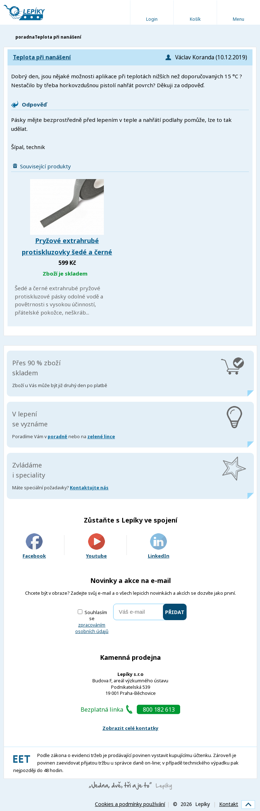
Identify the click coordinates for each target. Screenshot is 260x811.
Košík (195, 19)
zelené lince (101, 437)
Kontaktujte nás (89, 488)
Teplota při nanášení (42, 57)
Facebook (34, 546)
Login (152, 19)
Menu (238, 19)
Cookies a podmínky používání (130, 804)
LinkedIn (158, 546)
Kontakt (228, 804)
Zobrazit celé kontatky (130, 728)
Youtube (96, 546)
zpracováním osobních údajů (92, 628)
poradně (57, 437)
